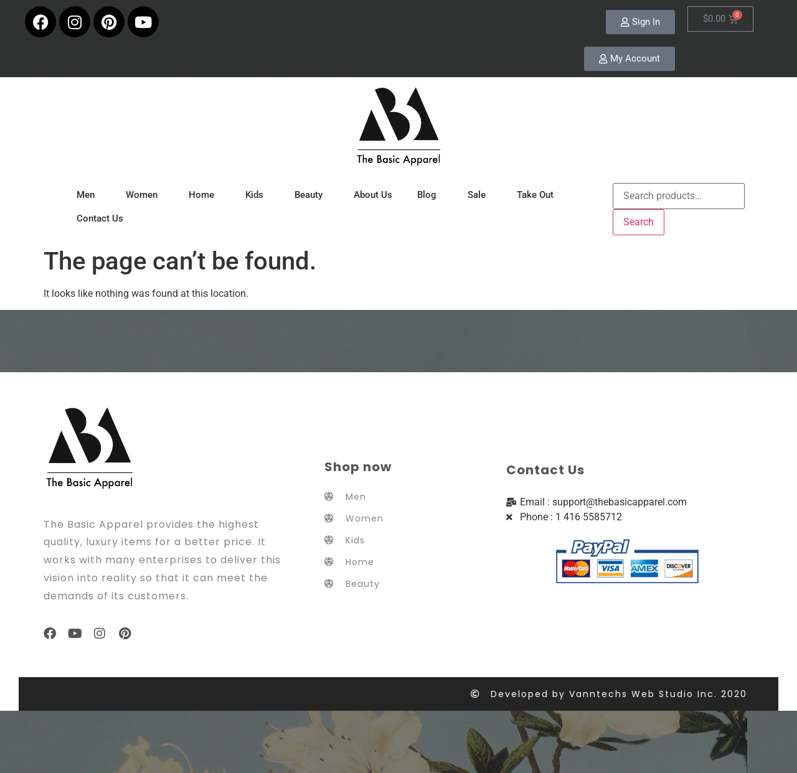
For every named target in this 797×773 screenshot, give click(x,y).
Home (204, 195)
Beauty (312, 195)
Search (638, 222)
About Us (373, 194)
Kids (257, 195)
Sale (480, 195)
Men (89, 195)
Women (145, 195)
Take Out (538, 195)
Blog (430, 195)
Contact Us (100, 218)
